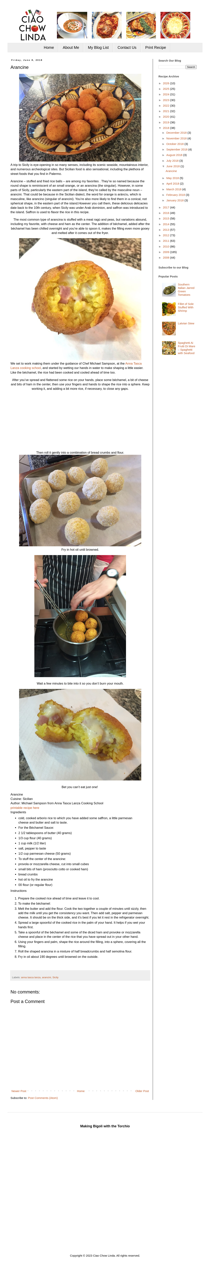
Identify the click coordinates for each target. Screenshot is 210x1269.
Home (49, 47)
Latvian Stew (186, 323)
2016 (166, 213)
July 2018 (172, 160)
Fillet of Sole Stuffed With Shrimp (186, 307)
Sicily (55, 977)
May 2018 (173, 178)
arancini (46, 977)
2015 (166, 218)
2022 (166, 105)
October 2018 (175, 143)
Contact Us (127, 47)
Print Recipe (155, 47)
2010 (166, 246)
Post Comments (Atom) (43, 1097)
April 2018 (173, 183)
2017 (166, 207)
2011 (166, 240)
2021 (166, 111)
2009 (166, 252)
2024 (166, 94)
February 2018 (176, 194)
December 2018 (176, 132)
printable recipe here (24, 807)
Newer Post (18, 1091)
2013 (166, 229)
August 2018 (174, 155)
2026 (166, 83)
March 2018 (174, 189)
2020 (166, 116)
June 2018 (173, 166)
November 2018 (176, 138)
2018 (166, 127)
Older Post (142, 1091)
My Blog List (98, 47)
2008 (166, 257)
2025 (166, 88)
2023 (166, 100)
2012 (166, 235)
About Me (71, 47)
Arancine (171, 171)
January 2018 (175, 200)
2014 (166, 224)
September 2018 (177, 149)
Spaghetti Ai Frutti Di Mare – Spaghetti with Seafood (186, 348)
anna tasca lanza (30, 977)
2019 (166, 122)
